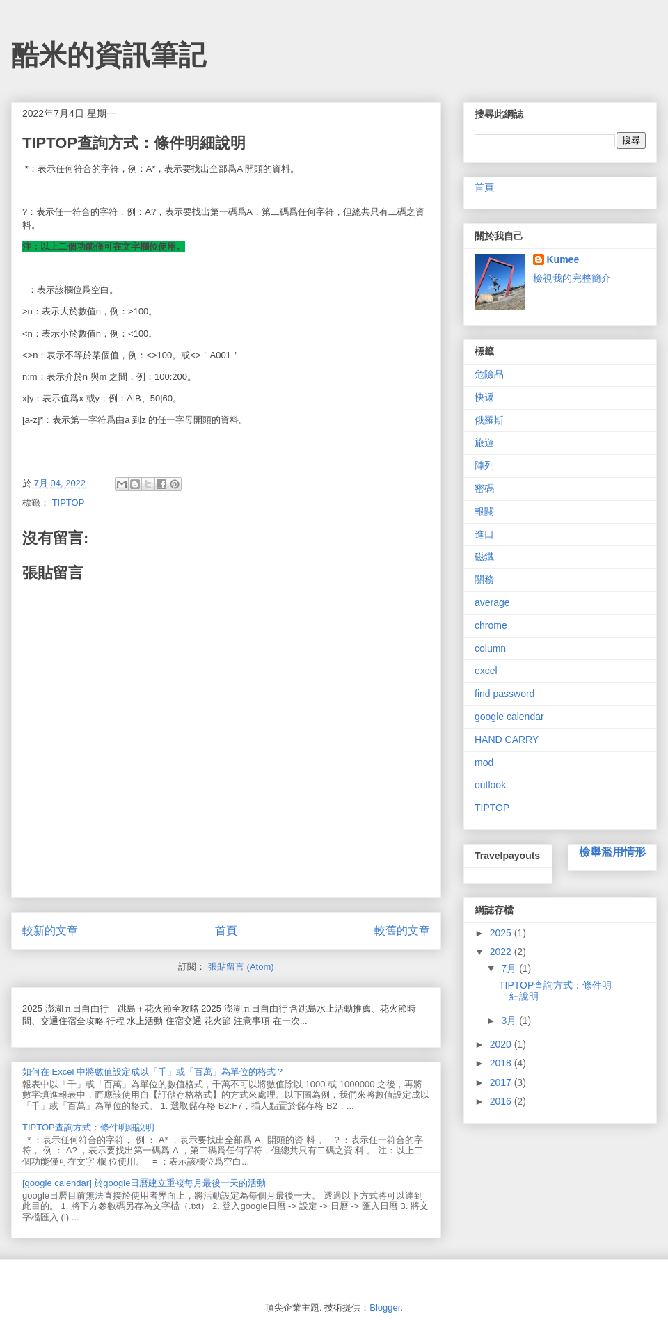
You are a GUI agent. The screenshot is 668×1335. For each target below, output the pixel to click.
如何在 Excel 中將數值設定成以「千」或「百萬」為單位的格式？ (153, 1071)
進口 (484, 534)
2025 (502, 932)
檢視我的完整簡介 (572, 278)
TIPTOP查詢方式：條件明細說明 (88, 1127)
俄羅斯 (489, 420)
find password (504, 693)
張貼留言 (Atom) (241, 966)
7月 (510, 968)
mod (484, 762)
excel (486, 670)
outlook (490, 784)
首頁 (226, 930)
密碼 (484, 488)
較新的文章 (50, 930)
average (492, 602)
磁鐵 (484, 556)
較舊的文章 (402, 930)
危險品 (489, 374)
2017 (502, 1082)
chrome (491, 625)
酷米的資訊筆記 (108, 55)
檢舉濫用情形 (612, 851)
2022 (502, 951)
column (490, 648)
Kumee (563, 259)
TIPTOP (68, 502)
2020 (502, 1044)
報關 (484, 511)
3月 (510, 1020)
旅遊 (484, 442)
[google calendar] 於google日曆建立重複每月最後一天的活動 (144, 1183)
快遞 (484, 397)
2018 (502, 1063)
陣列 (484, 465)
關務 (484, 579)
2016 (502, 1101)
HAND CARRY (507, 739)
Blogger (384, 1307)
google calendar (509, 716)
